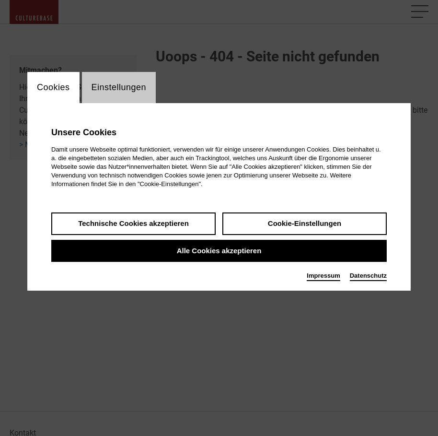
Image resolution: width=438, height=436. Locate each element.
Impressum (323, 275)
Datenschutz (368, 275)
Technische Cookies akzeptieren (133, 223)
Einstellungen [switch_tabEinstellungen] (119, 87)
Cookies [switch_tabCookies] (53, 87)
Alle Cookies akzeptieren (219, 251)
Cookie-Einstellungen (304, 223)
